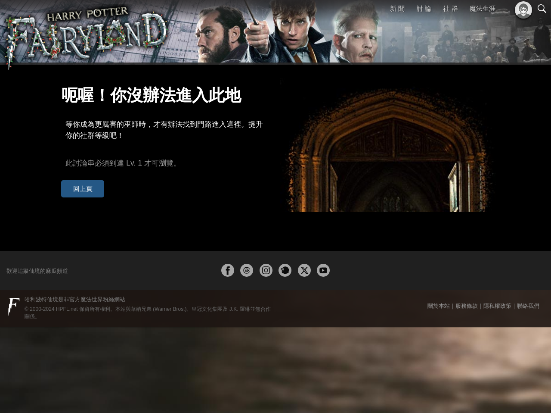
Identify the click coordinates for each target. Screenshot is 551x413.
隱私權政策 (497, 392)
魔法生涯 (482, 8)
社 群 (450, 8)
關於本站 (438, 392)
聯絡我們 (528, 392)
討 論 (424, 8)
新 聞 (397, 8)
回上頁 (77, 167)
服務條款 (466, 392)
